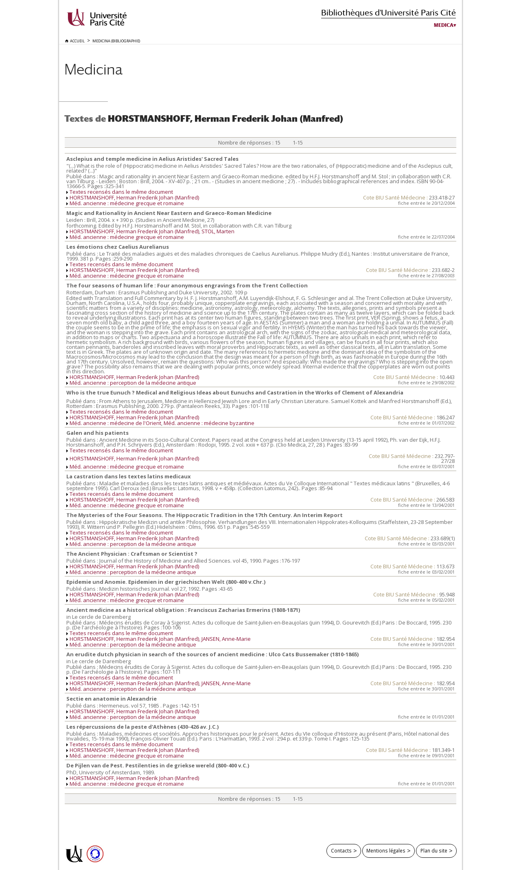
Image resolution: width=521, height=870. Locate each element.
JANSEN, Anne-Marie (226, 638)
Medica (443, 25)
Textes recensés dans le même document (121, 191)
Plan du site (433, 850)
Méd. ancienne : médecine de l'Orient (115, 423)
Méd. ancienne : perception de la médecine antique (133, 382)
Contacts (341, 850)
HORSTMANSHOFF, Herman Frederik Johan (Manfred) (134, 197)
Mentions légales (385, 850)
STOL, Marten (217, 231)
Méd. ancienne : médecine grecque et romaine (127, 203)
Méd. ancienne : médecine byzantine (209, 423)
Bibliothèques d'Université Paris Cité (388, 12)
